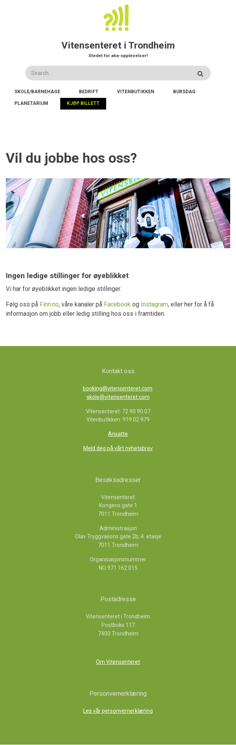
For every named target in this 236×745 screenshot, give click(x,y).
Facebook (118, 304)
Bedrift (88, 91)
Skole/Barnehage (37, 91)
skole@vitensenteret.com (118, 397)
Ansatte (118, 434)
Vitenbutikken (135, 91)
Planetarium (31, 103)
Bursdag (184, 91)
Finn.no (49, 304)
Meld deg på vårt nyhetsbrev (118, 448)
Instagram (154, 304)
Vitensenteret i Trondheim (118, 45)
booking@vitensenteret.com (117, 388)
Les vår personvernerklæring (118, 711)
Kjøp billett (83, 103)
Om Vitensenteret (118, 662)
